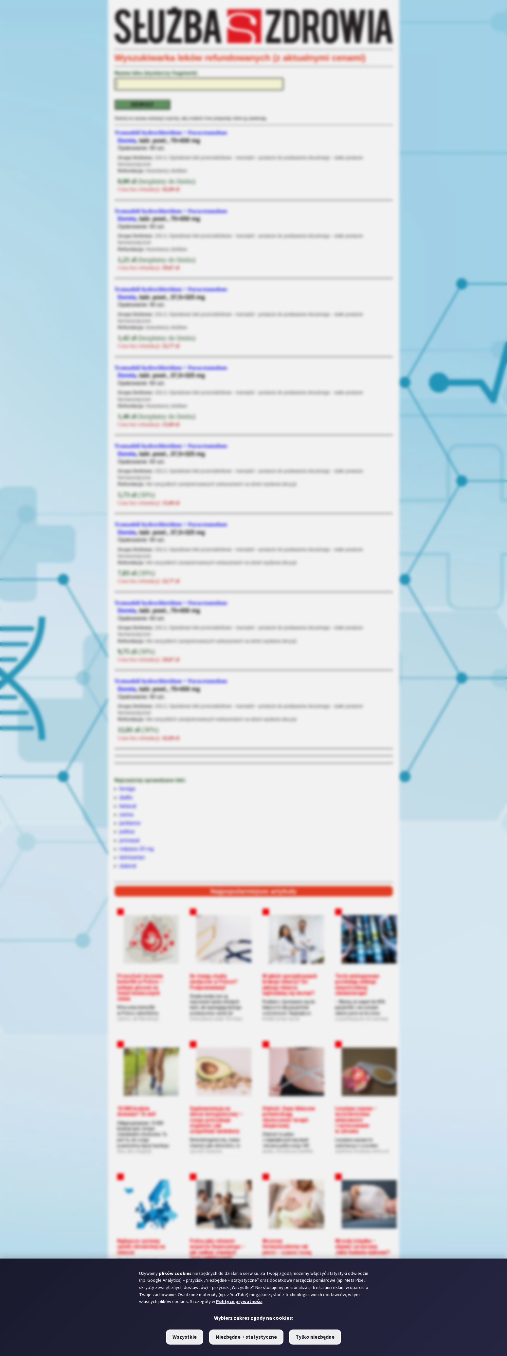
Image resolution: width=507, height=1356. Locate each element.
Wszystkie (184, 1337)
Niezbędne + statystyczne (246, 1337)
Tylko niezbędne (315, 1337)
